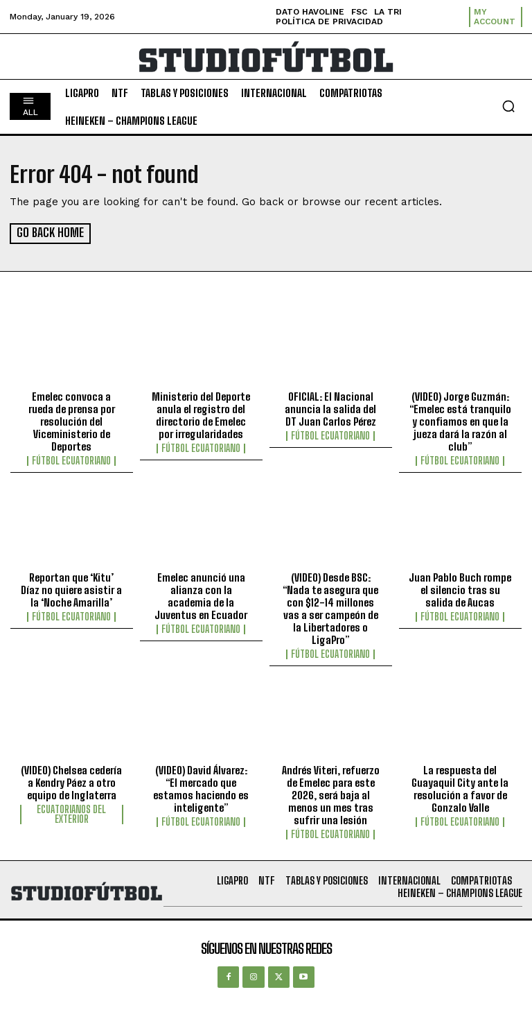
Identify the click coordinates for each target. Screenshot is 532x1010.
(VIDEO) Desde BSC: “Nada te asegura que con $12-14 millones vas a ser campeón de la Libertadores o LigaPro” (330, 608)
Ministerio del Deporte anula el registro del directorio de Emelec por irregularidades (201, 414)
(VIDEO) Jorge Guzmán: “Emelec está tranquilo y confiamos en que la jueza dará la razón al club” (460, 421)
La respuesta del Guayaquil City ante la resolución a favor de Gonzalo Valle (459, 788)
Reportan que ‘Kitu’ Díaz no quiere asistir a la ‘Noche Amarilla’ (71, 589)
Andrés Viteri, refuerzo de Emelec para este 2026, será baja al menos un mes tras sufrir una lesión (331, 794)
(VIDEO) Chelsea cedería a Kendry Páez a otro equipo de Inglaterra (71, 782)
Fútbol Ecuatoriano (71, 460)
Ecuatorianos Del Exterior (71, 814)
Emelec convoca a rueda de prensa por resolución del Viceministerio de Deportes (71, 421)
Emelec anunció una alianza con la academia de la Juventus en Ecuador (200, 595)
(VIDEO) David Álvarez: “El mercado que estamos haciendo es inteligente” (201, 788)
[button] (508, 106)
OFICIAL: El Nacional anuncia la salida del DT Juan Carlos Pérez (330, 408)
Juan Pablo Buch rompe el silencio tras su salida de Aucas (460, 589)
